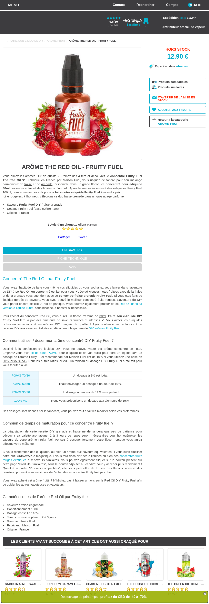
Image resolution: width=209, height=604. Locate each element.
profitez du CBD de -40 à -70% (123, 596)
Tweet (82, 236)
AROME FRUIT (56, 40)
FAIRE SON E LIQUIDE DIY (26, 40)
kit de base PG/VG (44, 352)
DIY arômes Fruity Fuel (104, 328)
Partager (64, 237)
